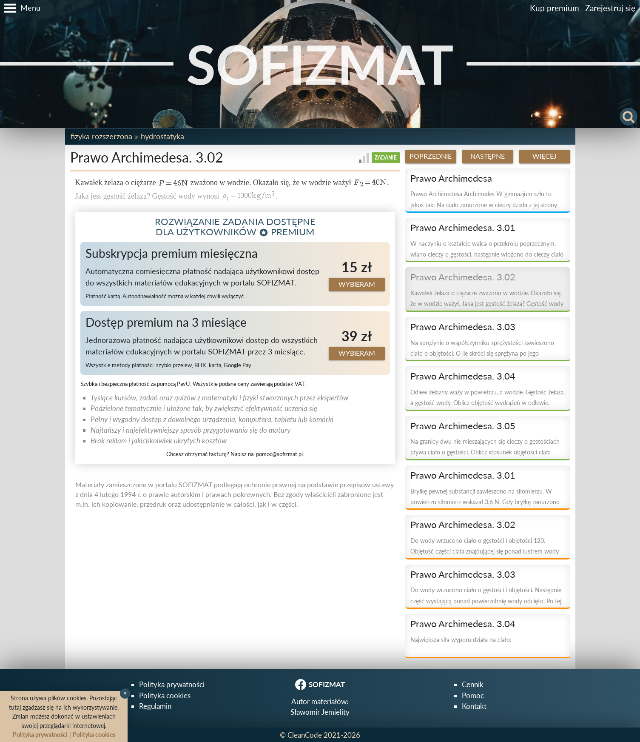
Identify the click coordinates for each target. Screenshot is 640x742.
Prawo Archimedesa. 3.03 (462, 326)
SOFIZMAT (320, 63)
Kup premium (554, 8)
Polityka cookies (165, 695)
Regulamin (155, 706)
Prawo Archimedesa (451, 178)
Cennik (473, 684)
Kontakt (474, 706)
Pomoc (473, 695)
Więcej (544, 156)
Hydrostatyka (162, 136)
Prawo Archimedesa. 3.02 (462, 277)
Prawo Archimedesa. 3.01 (462, 227)
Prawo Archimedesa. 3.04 (462, 376)
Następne (487, 156)
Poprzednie (431, 156)
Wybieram (356, 284)
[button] (20, 8)
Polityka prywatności (172, 684)
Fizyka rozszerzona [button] (101, 136)
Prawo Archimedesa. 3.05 (462, 425)
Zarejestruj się (610, 8)
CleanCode (304, 735)
